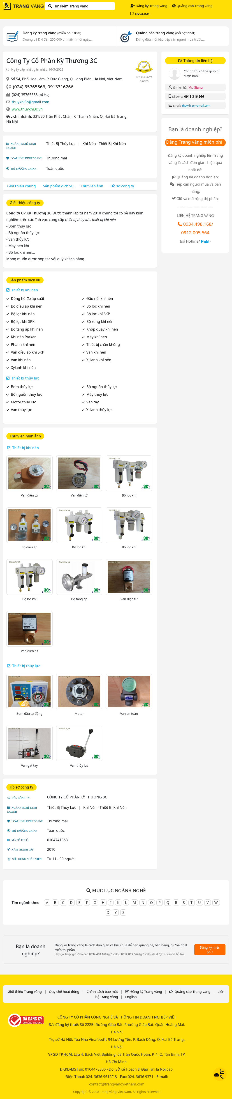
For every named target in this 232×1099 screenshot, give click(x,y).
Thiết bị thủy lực (25, 378)
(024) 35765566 (29, 87)
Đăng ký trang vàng (52, 32)
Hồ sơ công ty (122, 186)
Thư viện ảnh (92, 186)
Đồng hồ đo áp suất (27, 298)
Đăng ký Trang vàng (148, 5)
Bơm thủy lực (22, 386)
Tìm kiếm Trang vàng (68, 6)
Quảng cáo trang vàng (165, 32)
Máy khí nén (96, 336)
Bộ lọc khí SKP (98, 313)
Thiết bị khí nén (24, 289)
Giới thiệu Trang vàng (25, 991)
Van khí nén (96, 352)
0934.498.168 (197, 224)
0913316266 (60, 87)
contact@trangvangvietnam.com (116, 1084)
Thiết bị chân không (103, 344)
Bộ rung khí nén (100, 321)
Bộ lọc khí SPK (23, 321)
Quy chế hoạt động (64, 991)
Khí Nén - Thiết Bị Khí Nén (104, 143)
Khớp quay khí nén (102, 329)
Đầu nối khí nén (99, 298)
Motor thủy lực (23, 402)
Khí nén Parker (23, 336)
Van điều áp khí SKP (27, 352)
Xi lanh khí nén (98, 359)
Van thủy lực (21, 409)
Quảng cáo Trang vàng (192, 5)
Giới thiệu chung (21, 186)
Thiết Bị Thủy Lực (60, 143)
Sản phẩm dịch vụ (58, 186)
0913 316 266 (194, 96)
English (131, 996)
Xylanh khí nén (23, 367)
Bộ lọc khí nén (98, 306)
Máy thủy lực (97, 394)
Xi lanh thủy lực (99, 409)
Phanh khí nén (23, 344)
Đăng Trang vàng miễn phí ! (195, 142)
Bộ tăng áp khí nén (27, 329)
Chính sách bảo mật (102, 991)
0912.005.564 (195, 233)
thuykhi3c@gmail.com (30, 101)
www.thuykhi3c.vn (27, 109)
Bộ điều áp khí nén (26, 306)
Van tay (92, 402)
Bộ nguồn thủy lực (102, 386)
